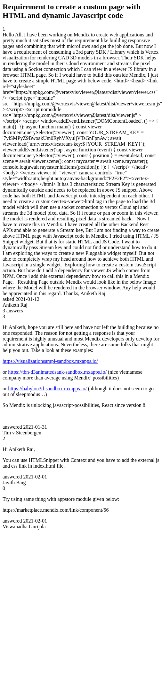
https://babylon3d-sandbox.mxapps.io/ (47, 388)
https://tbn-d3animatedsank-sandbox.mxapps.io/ (57, 372)
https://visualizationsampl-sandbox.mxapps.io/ (50, 361)
